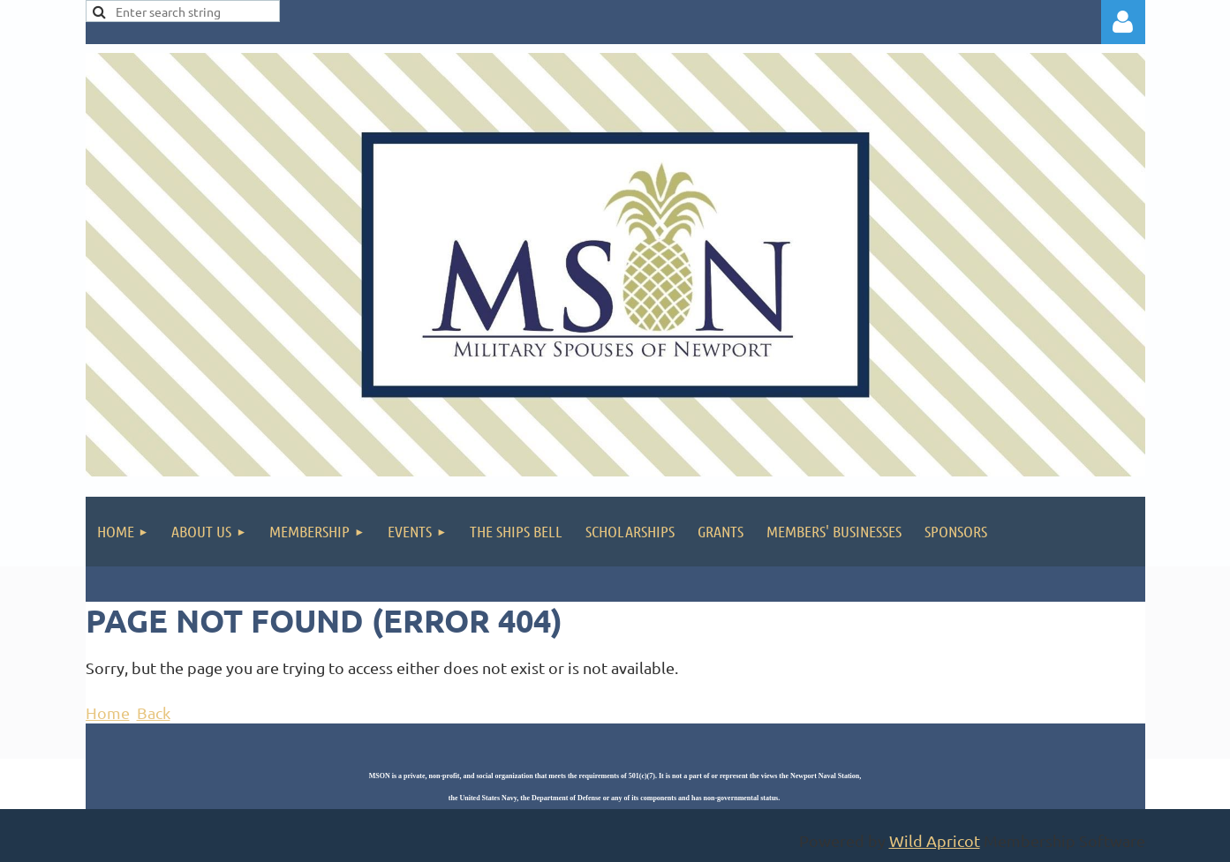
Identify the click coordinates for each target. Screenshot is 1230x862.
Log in (1123, 22)
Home (108, 712)
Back (153, 712)
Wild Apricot (934, 840)
